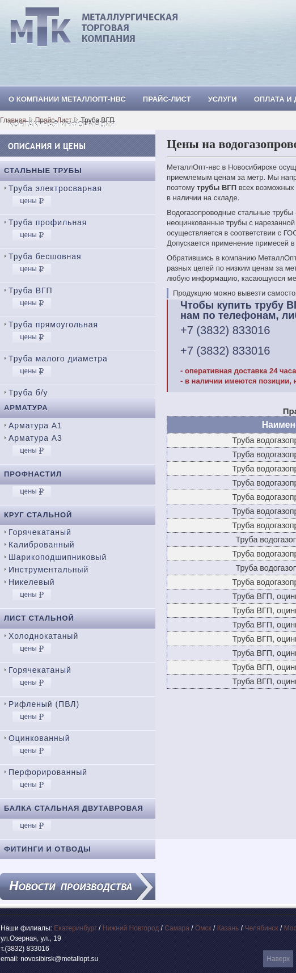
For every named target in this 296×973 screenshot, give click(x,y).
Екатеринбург (75, 928)
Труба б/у (28, 392)
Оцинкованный (39, 738)
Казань (228, 928)
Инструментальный (48, 569)
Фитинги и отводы (47, 849)
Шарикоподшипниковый (58, 557)
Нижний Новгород (131, 928)
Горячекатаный (40, 532)
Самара (176, 928)
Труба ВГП (31, 290)
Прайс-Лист (53, 120)
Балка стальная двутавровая (73, 808)
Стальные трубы (43, 170)
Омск (203, 928)
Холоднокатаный (43, 636)
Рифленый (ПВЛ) (44, 704)
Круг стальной (38, 515)
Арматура (26, 407)
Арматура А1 (35, 425)
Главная (13, 120)
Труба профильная (48, 222)
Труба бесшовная (45, 256)
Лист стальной (39, 618)
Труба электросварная (55, 188)
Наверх (278, 959)
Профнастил (33, 474)
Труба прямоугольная (53, 324)
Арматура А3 (35, 438)
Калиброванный (41, 544)
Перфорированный (48, 772)
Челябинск (261, 928)
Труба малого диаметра (58, 358)
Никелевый (31, 582)
